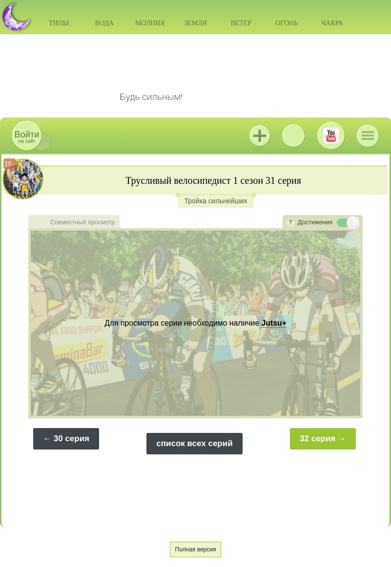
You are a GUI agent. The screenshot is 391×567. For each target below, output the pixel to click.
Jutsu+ (259, 135)
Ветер (240, 23)
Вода (104, 23)
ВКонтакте (293, 135)
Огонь (286, 23)
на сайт (27, 137)
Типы (59, 23)
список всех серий (194, 443)
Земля (195, 23)
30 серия (71, 438)
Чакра (332, 23)
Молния (150, 23)
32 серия (317, 438)
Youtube (331, 135)
